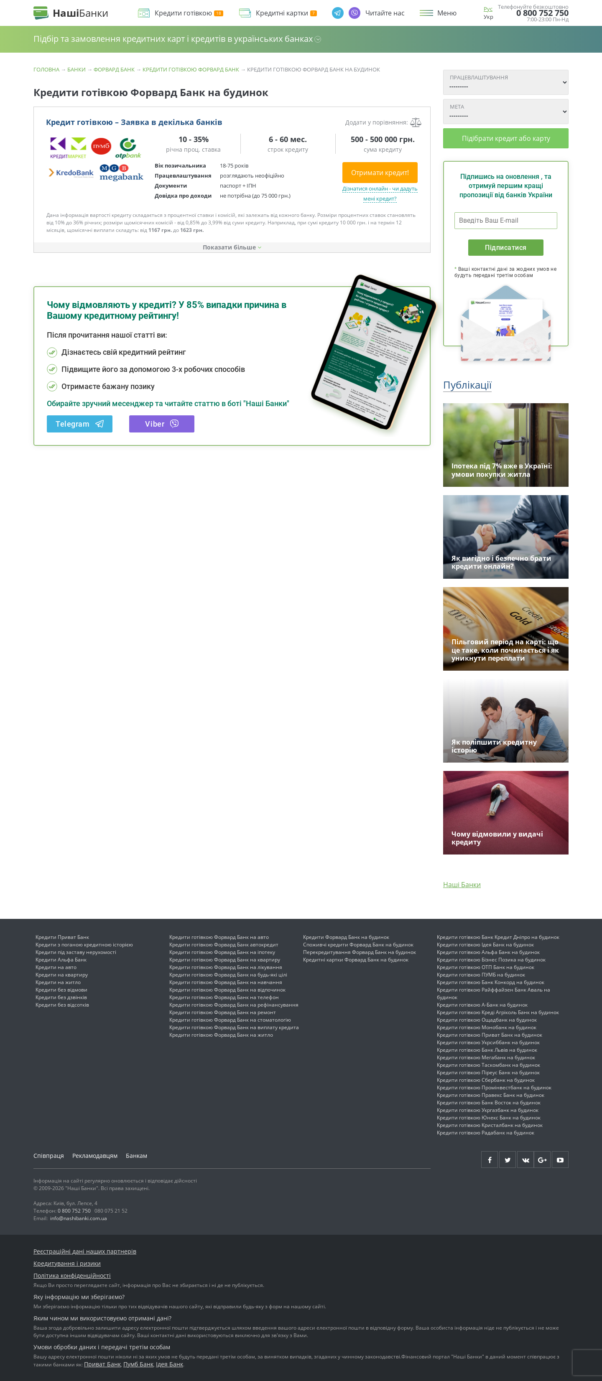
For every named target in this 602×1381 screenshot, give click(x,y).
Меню (447, 13)
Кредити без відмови (61, 989)
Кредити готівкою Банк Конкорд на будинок (490, 982)
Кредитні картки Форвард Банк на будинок (355, 959)
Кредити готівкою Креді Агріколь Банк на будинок (498, 1012)
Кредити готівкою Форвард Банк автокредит (223, 944)
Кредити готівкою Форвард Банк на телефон (224, 997)
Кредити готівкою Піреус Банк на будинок (488, 1072)
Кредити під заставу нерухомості (76, 952)
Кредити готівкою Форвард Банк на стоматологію (230, 1019)
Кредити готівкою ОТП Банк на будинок (485, 967)
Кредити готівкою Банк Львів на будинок (487, 1049)
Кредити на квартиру (62, 974)
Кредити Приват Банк (62, 937)
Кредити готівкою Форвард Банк (191, 69)
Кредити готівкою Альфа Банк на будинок (488, 952)
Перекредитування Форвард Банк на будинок (359, 952)
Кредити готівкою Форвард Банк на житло (221, 1034)
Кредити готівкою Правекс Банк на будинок (490, 1095)
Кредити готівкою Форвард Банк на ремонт (222, 1012)
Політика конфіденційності (72, 1275)
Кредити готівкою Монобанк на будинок (486, 1027)
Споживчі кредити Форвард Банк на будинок (358, 944)
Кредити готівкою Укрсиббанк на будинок (488, 1042)
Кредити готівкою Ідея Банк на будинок (485, 944)
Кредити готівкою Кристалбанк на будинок (490, 1125)
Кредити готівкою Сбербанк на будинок (486, 1079)
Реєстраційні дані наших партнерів (84, 1251)
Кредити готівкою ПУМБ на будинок (481, 974)
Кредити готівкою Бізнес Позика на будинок (491, 959)
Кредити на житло (58, 982)
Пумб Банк (138, 1364)
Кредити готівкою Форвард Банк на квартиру (224, 959)
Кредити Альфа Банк (61, 959)
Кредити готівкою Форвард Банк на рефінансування (233, 1004)
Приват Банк (102, 1364)
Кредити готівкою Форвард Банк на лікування (225, 967)
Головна (46, 69)
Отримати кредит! (380, 172)
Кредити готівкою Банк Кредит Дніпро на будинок (498, 937)
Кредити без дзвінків (61, 997)
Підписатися (505, 248)
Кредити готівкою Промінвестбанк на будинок (494, 1087)
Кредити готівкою (189, 13)
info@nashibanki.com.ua (78, 1218)
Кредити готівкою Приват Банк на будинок (489, 1034)
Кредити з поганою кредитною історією (84, 944)
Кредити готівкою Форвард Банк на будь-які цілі (228, 974)
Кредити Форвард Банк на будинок (346, 937)
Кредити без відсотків (62, 1004)
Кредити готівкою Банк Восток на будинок (489, 1102)
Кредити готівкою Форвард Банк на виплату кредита (234, 1027)
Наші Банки (462, 884)
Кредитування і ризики (67, 1263)
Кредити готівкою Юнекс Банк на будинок (489, 1117)
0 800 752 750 (542, 13)
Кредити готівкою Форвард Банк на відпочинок (227, 989)
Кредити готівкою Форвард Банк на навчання (225, 982)
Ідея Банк (169, 1364)
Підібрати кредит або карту (506, 138)
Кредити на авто (56, 967)
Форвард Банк (114, 69)
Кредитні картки (286, 13)
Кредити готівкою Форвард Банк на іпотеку (222, 952)
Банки (76, 69)
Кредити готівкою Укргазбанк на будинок (487, 1110)
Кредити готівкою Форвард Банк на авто (219, 937)
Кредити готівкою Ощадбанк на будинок (487, 1019)
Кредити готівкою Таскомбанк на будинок (488, 1064)
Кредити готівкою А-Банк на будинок (482, 1004)
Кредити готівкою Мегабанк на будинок (486, 1057)
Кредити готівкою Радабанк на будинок (485, 1132)
